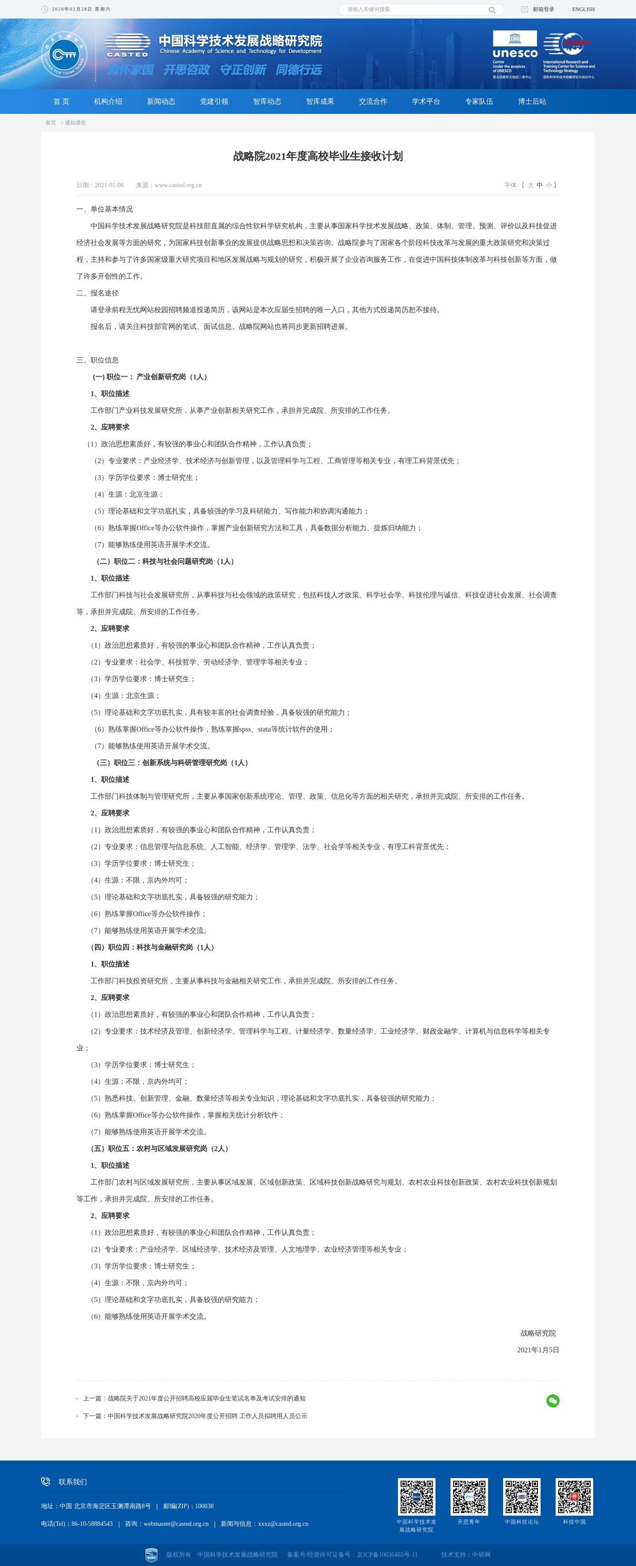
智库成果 (320, 101)
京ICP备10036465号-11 (387, 1554)
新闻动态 (161, 101)
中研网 (481, 1554)
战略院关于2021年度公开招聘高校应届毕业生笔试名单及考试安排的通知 (207, 1398)
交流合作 (373, 101)
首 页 (61, 101)
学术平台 (426, 101)
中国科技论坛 (522, 1522)
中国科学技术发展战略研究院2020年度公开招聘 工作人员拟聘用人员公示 (207, 1416)
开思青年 (469, 1522)
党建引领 (214, 101)
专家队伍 (479, 101)
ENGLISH (583, 9)
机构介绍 (108, 101)
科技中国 (574, 1522)
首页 (50, 123)
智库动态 (267, 101)
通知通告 (75, 123)
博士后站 (532, 101)
